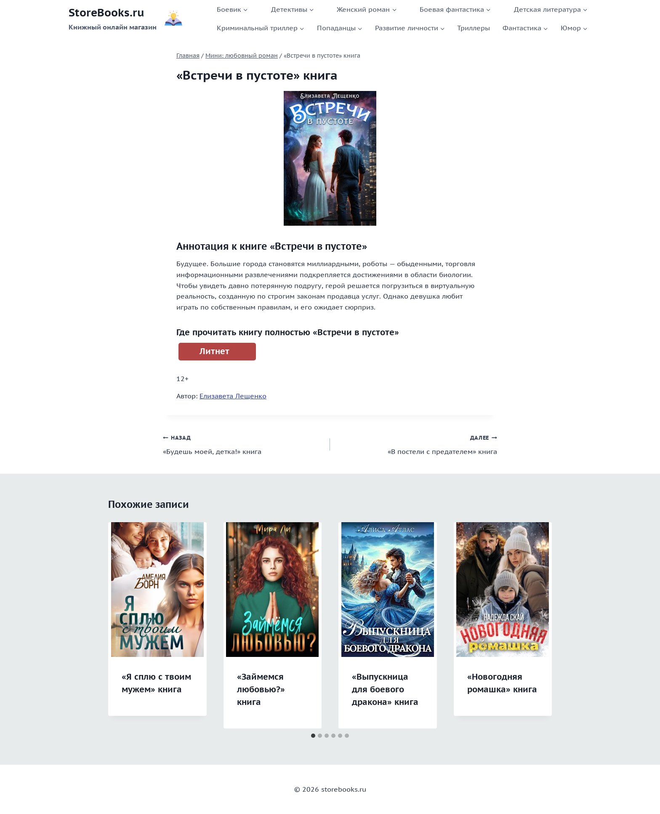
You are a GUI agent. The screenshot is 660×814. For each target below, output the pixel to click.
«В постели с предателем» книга (417, 444)
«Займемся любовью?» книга (261, 689)
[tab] (313, 736)
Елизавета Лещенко (233, 396)
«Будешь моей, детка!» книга (243, 444)
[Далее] (536, 625)
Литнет (214, 351)
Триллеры (473, 28)
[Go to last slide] (123, 625)
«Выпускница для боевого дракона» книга (385, 689)
